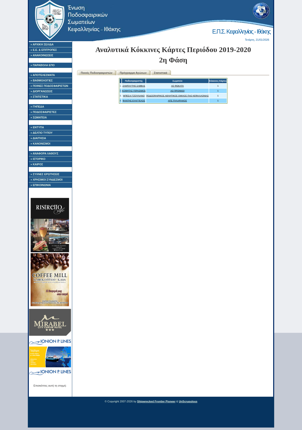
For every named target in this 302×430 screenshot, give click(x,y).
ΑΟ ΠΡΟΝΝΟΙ (177, 91)
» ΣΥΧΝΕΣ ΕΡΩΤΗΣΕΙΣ (45, 174)
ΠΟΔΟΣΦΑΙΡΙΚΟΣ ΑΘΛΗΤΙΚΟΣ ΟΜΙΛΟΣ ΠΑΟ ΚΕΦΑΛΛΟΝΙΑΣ (177, 95)
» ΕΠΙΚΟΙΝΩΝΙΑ (41, 185)
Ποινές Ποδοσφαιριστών (96, 72)
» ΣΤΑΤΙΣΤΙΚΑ (39, 96)
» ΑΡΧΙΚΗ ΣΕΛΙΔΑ (42, 44)
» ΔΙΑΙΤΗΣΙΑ (38, 138)
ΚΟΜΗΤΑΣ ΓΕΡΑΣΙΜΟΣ (134, 91)
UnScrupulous (188, 401)
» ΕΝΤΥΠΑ (37, 127)
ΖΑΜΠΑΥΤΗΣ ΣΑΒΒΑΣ (133, 86)
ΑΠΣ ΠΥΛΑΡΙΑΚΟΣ (177, 100)
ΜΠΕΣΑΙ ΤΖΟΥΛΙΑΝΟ (134, 95)
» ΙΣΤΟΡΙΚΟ (38, 158)
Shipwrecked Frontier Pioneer (156, 401)
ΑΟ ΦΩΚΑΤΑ (177, 86)
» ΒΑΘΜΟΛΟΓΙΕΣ (42, 80)
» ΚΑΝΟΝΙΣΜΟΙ (40, 143)
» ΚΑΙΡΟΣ (37, 164)
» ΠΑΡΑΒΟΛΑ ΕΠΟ (43, 65)
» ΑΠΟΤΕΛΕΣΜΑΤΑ (43, 75)
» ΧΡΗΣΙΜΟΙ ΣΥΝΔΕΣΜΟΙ (47, 179)
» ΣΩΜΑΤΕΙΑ (39, 117)
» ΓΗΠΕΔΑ (37, 106)
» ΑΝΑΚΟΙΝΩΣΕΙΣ (42, 55)
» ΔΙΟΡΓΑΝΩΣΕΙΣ (41, 91)
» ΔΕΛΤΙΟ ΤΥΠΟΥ (41, 132)
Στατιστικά (160, 72)
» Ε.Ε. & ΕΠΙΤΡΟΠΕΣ (44, 49)
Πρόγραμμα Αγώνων (133, 72)
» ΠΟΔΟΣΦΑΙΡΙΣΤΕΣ (44, 112)
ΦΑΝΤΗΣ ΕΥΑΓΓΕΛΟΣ (134, 100)
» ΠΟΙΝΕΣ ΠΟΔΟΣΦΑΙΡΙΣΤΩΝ (49, 85)
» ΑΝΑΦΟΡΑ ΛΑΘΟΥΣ (44, 153)
